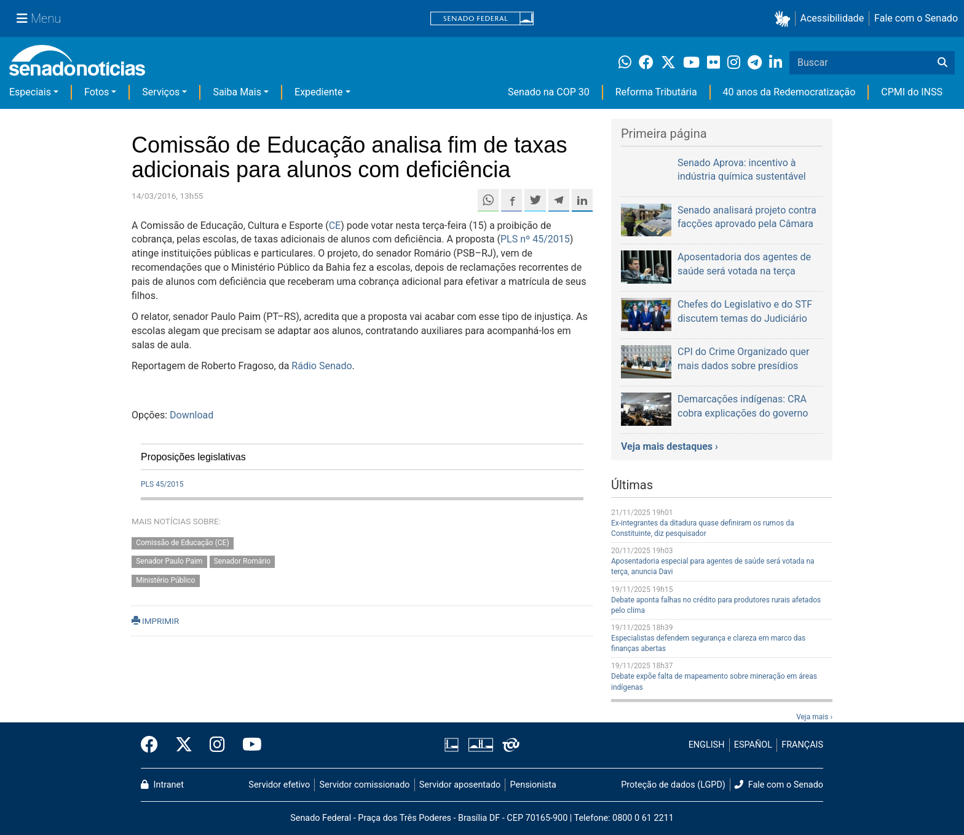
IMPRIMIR (155, 621)
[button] (785, 18)
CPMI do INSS (911, 92)
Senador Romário (242, 561)
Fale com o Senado (916, 18)
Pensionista (533, 785)
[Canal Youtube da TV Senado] (248, 745)
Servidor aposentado (459, 785)
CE (335, 225)
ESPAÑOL (753, 745)
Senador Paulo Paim (169, 561)
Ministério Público (165, 581)
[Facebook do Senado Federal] (154, 745)
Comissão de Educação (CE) (182, 542)
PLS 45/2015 (162, 484)
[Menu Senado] (38, 18)
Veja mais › (814, 717)
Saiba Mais (237, 92)
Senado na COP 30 (549, 92)
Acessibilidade (832, 18)
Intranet (162, 785)
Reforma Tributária (656, 92)
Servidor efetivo (279, 785)
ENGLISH (707, 745)
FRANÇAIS (802, 745)
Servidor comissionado (365, 785)
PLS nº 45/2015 (535, 239)
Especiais (30, 92)
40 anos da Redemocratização (789, 92)
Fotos (96, 92)
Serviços (161, 92)
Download (191, 415)
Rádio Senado (321, 366)
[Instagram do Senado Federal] (217, 745)
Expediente (318, 92)
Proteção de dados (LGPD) (673, 785)
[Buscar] (942, 63)
